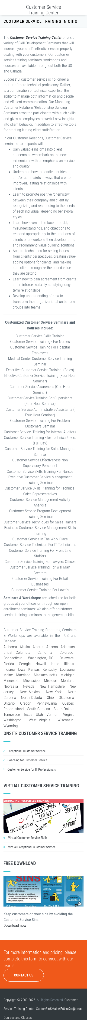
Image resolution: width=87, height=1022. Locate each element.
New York (54, 692)
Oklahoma (66, 697)
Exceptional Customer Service (26, 751)
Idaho (55, 663)
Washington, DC (40, 658)
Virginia (68, 714)
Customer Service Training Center (43, 10)
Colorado (66, 652)
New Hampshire (51, 686)
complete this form (20, 959)
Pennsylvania (47, 703)
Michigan (67, 675)
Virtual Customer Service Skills (28, 838)
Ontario (9, 703)
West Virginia (39, 720)
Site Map (52, 1009)
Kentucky (50, 669)
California (45, 652)
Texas (27, 714)
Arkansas (68, 646)
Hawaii (40, 663)
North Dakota (31, 697)
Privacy (65, 1009)
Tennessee (11, 714)
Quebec (68, 703)
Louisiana (67, 669)
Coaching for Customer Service (27, 760)
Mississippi (31, 680)
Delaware (66, 658)
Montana (67, 680)
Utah (39, 714)
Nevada (29, 686)
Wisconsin (65, 720)
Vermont (52, 714)
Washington (12, 720)
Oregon (25, 703)
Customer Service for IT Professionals (31, 769)
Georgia (25, 663)
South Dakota (64, 709)
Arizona (52, 646)
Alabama (10, 646)
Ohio (50, 697)
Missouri (50, 680)
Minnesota (11, 680)
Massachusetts (45, 675)
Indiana (9, 669)
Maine (8, 675)
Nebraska (10, 686)
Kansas (34, 669)
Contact (78, 1009)
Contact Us (23, 975)
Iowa (21, 669)
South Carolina (38, 709)
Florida (8, 663)
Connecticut (12, 658)
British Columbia (16, 652)
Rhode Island (13, 709)
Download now (14, 925)
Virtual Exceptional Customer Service (31, 847)
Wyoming (10, 725)
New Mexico (30, 692)
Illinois (69, 663)
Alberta (37, 646)
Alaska (25, 646)
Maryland (23, 675)
